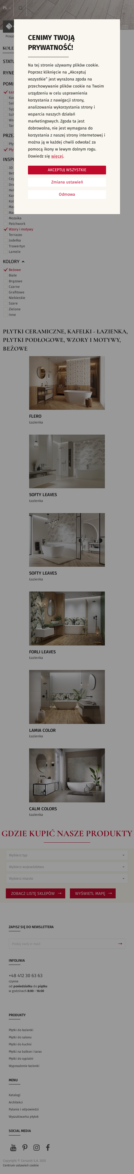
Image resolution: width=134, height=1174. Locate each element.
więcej (57, 156)
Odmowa (67, 195)
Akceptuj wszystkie (67, 170)
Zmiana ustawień (67, 182)
